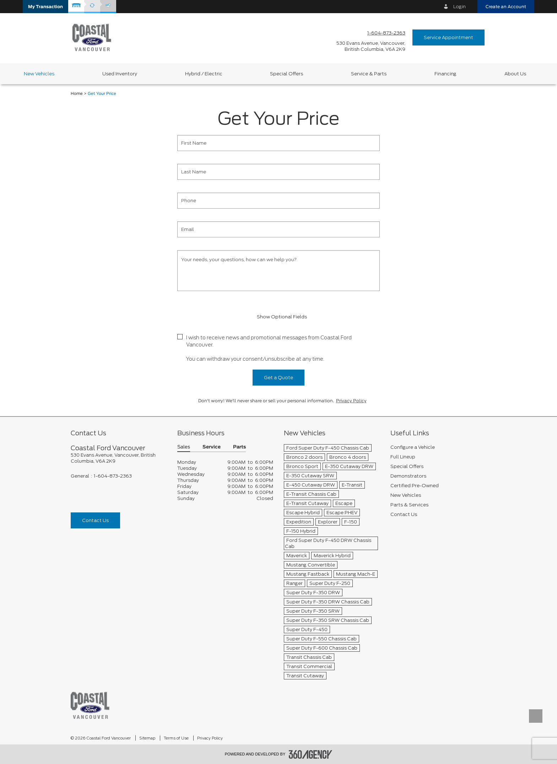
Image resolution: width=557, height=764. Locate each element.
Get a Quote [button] (278, 377)
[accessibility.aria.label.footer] (310, 754)
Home (77, 94)
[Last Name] (278, 172)
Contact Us (95, 520)
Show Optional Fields (278, 316)
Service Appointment (448, 37)
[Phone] (278, 201)
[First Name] (278, 143)
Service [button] (211, 447)
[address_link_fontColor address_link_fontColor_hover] (370, 46)
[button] (45, 6)
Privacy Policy (351, 401)
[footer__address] (119, 458)
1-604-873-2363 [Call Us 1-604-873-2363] (386, 33)
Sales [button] (183, 447)
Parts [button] (239, 447)
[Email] (278, 229)
